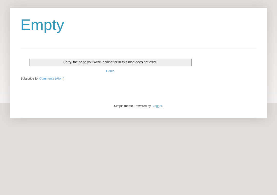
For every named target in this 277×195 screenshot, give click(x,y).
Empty (42, 24)
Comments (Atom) (51, 78)
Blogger (157, 106)
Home (110, 71)
